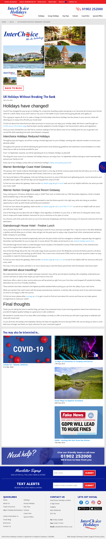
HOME (4, 22)
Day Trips (66, 16)
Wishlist (62, 2)
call (36, 296)
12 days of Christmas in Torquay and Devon (74, 361)
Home (5, 500)
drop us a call (60, 259)
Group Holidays (53, 16)
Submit (89, 473)
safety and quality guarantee (60, 163)
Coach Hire (85, 16)
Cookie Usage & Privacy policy (93, 537)
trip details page (47, 183)
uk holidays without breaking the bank (33, 22)
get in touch (59, 183)
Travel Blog (41, 2)
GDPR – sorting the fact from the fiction (72, 440)
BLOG (12, 22)
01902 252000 (92, 9)
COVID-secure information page (14, 126)
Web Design (71, 537)
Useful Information (26, 2)
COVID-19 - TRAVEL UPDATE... (16, 365)
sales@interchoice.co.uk (63, 527)
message (29, 296)
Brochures (52, 2)
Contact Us (73, 2)
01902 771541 (58, 523)
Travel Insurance (10, 2)
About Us (6, 503)
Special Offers (98, 16)
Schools (75, 16)
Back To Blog (13, 88)
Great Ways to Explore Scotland (69, 401)
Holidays (41, 16)
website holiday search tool (84, 241)
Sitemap (79, 537)
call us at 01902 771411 (64, 206)
